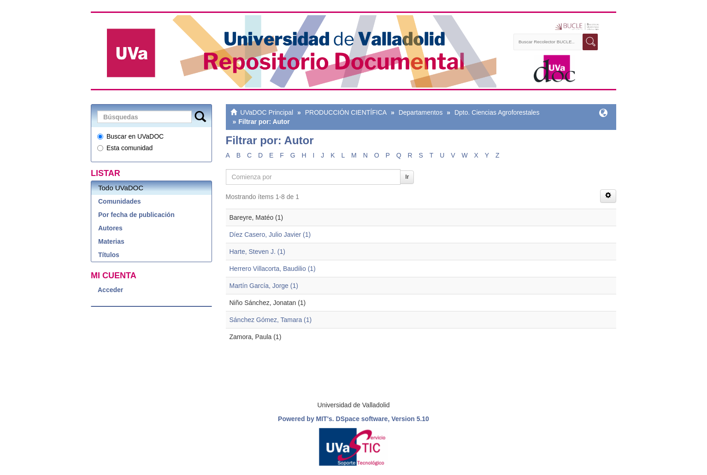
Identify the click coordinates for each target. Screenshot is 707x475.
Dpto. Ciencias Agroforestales (496, 112)
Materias (111, 241)
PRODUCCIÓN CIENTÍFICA (346, 112)
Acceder (110, 289)
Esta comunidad (125, 148)
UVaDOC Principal (266, 112)
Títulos (108, 254)
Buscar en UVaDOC (130, 136)
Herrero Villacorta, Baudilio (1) (273, 268)
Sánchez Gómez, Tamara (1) (271, 319)
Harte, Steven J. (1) (257, 251)
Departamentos (421, 112)
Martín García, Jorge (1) (264, 285)
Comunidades (119, 201)
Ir (407, 176)
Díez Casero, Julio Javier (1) (270, 234)
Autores (110, 228)
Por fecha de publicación (136, 214)
